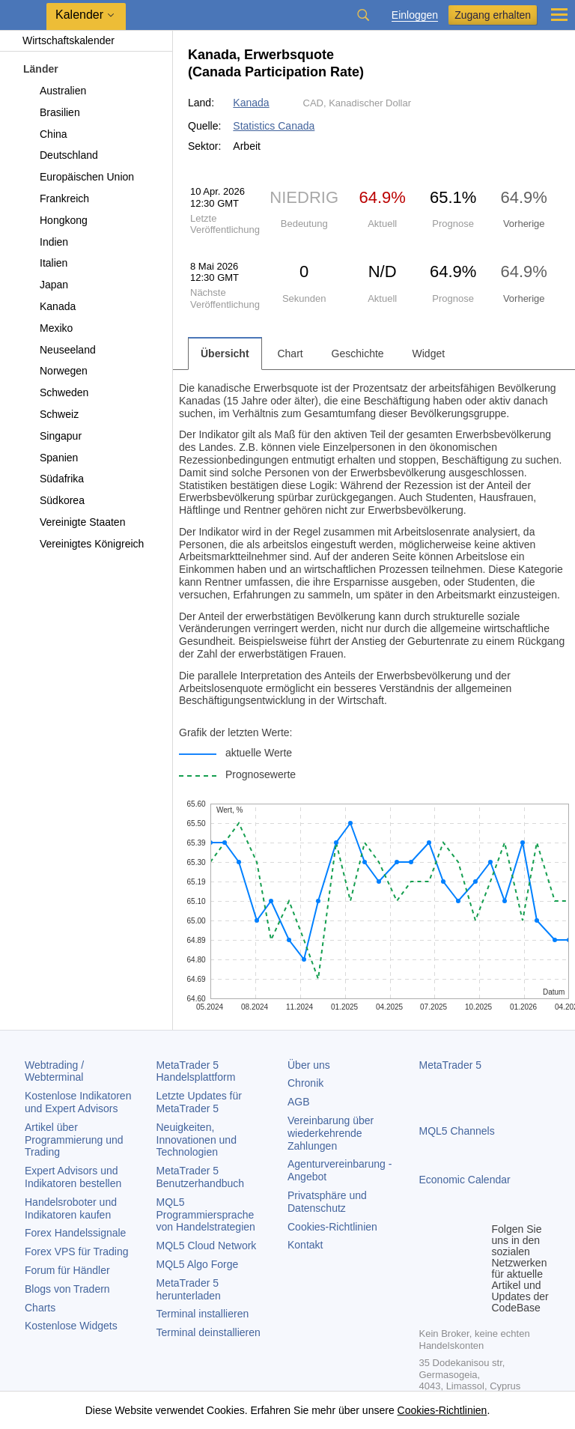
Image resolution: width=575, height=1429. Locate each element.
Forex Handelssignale (75, 1233)
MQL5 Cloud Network (206, 1245)
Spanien (50, 458)
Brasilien (51, 112)
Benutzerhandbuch (200, 1177)
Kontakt (305, 1245)
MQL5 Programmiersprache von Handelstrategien (205, 1215)
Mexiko (47, 328)
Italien (44, 263)
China (44, 134)
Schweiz (50, 414)
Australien (54, 91)
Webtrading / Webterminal (54, 1071)
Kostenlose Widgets (71, 1326)
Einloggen (415, 15)
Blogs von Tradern (67, 1289)
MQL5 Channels (457, 1131)
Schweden (55, 392)
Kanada (49, 306)
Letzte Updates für (199, 1102)
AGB (299, 1102)
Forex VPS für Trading (77, 1251)
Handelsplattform (196, 1071)
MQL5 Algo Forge (197, 1264)
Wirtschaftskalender (61, 40)
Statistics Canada (273, 126)
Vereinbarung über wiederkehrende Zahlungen (331, 1133)
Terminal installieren (202, 1314)
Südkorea (53, 500)
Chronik (305, 1083)
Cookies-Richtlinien (332, 1227)
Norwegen (55, 371)
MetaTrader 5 (450, 1065)
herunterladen (188, 1289)
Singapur (52, 436)
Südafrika (53, 479)
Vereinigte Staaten (73, 522)
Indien (45, 242)
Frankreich (55, 198)
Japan (45, 285)
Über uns (309, 1065)
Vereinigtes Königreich (83, 544)
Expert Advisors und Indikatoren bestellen (73, 1177)
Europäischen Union (78, 177)
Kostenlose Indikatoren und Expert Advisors (78, 1102)
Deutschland (60, 155)
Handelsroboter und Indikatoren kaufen (71, 1208)
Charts (40, 1308)
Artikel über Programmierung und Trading (74, 1140)
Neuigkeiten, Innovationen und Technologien (196, 1140)
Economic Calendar (465, 1180)
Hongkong (55, 220)
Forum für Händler (67, 1270)
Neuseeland (59, 350)
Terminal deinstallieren (208, 1332)
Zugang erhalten (492, 15)
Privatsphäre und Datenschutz (327, 1201)
